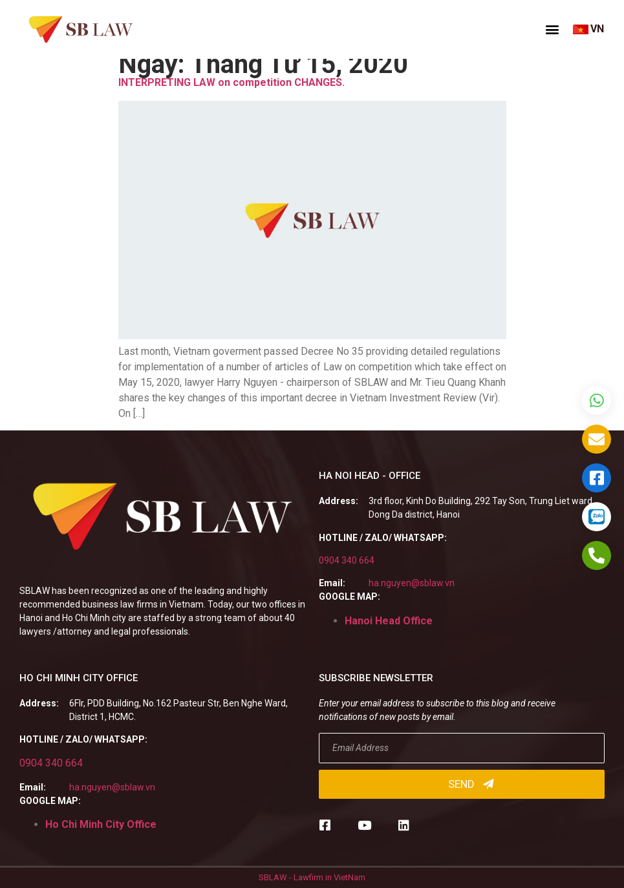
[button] (552, 29)
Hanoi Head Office (389, 621)
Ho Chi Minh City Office (100, 824)
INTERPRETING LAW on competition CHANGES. (231, 82)
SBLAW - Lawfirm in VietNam (312, 877)
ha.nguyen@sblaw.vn (412, 583)
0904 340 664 (346, 560)
